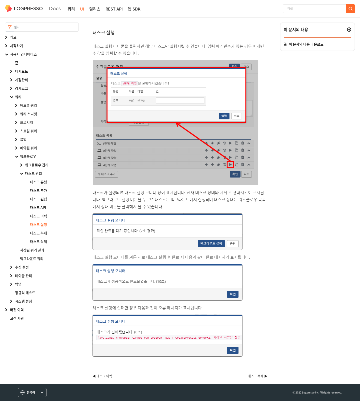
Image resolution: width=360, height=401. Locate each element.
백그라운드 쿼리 (32, 258)
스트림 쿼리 (28, 130)
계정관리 (21, 79)
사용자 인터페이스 (23, 54)
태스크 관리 (33, 173)
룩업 (23, 139)
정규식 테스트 (25, 292)
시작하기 (16, 45)
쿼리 (71, 9)
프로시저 (26, 122)
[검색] (314, 8)
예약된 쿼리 (28, 147)
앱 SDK (134, 9)
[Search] (46, 27)
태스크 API (38, 207)
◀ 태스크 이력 (102, 375)
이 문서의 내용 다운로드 (306, 44)
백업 (18, 284)
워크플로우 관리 (36, 164)
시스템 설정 (23, 301)
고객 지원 (17, 318)
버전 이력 (17, 309)
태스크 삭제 (38, 241)
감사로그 (21, 88)
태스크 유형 (38, 181)
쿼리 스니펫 (28, 113)
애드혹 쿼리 (28, 105)
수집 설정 (22, 267)
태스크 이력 (38, 215)
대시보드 (21, 71)
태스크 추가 (38, 190)
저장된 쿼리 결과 (32, 249)
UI (82, 9)
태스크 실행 (38, 224)
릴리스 (94, 9)
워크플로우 (28, 156)
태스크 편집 (38, 198)
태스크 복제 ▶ (258, 375)
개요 (13, 37)
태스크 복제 (38, 232)
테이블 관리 (23, 275)
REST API (114, 9)
